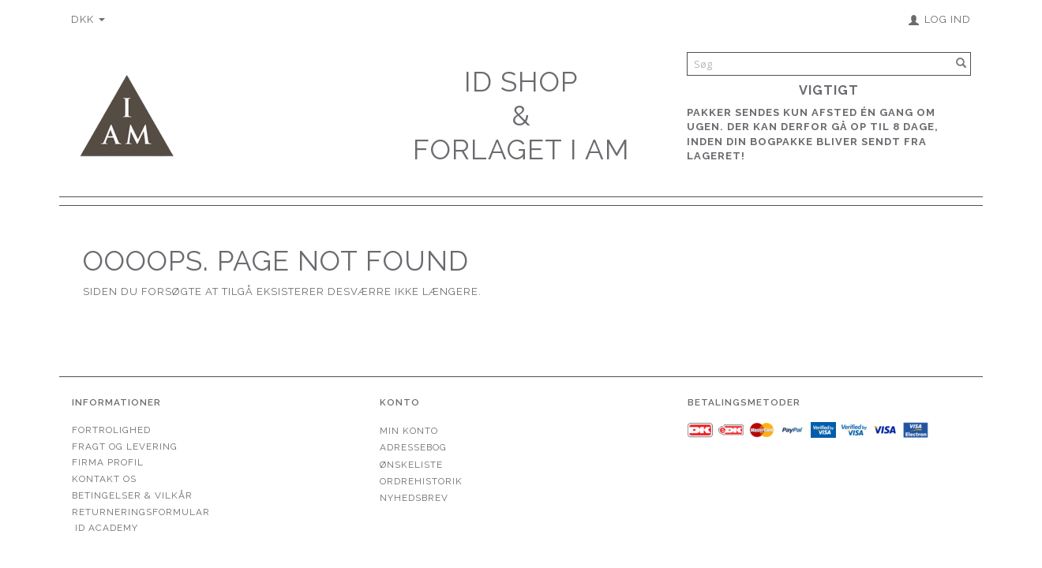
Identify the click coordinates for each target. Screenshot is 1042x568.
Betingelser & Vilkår (132, 495)
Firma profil (108, 462)
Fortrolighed (111, 429)
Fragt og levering (125, 446)
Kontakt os (104, 478)
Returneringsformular (141, 512)
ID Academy (106, 527)
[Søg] (961, 63)
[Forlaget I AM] (126, 114)
